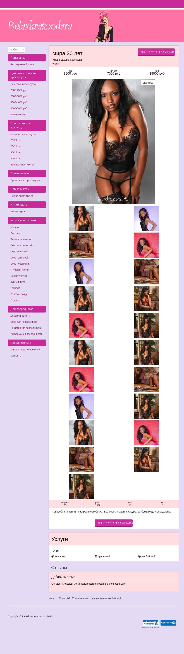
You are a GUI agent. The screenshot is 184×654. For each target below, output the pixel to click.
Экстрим (15, 233)
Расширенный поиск (22, 64)
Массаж (15, 227)
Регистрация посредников (26, 327)
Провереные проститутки (25, 180)
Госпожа (15, 288)
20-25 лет (16, 140)
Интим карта (18, 211)
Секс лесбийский (20, 263)
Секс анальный (19, 251)
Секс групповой (20, 257)
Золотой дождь (19, 294)
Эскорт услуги (19, 275)
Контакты (16, 355)
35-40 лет (16, 158)
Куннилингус (18, 281)
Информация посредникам (26, 334)
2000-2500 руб (19, 90)
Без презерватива (21, 239)
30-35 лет (16, 152)
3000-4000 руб (19, 102)
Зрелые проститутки (22, 164)
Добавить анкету (20, 315)
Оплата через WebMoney (25, 349)
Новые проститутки (22, 195)
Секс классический (22, 245)
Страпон (15, 300)
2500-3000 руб (19, 96)
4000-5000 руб (19, 108)
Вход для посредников (24, 321)
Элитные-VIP (18, 114)
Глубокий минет (20, 269)
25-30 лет (16, 146)
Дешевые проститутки (23, 84)
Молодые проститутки (23, 134)
